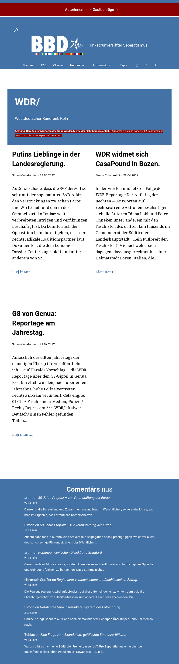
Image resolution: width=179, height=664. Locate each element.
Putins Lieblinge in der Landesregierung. (46, 159)
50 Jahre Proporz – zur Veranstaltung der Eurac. (74, 498)
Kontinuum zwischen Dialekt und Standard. (70, 552)
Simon (29, 525)
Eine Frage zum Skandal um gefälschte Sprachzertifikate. (83, 635)
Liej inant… (22, 272)
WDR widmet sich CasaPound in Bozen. (128, 159)
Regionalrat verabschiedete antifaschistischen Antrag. (97, 580)
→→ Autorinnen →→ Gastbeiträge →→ (89, 9)
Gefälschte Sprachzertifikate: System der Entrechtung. (80, 607)
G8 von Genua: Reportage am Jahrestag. (34, 323)
